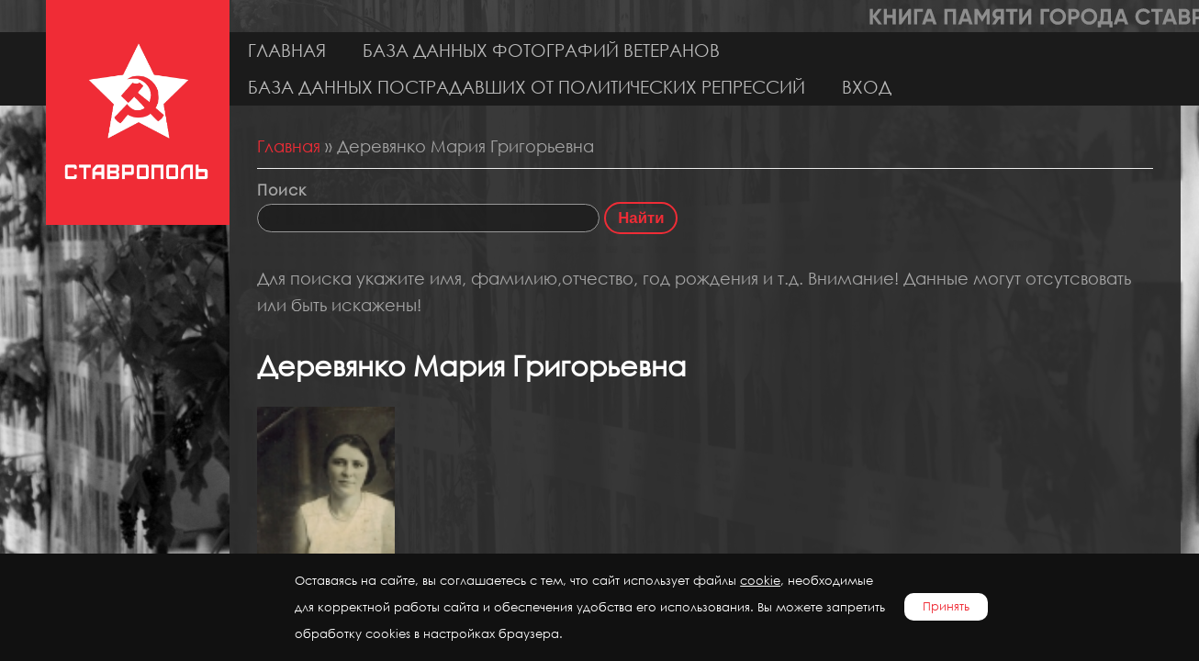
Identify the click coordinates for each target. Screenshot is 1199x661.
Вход (866, 86)
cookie (760, 580)
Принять (946, 606)
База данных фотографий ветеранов (541, 50)
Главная (287, 50)
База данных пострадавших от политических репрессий (526, 86)
